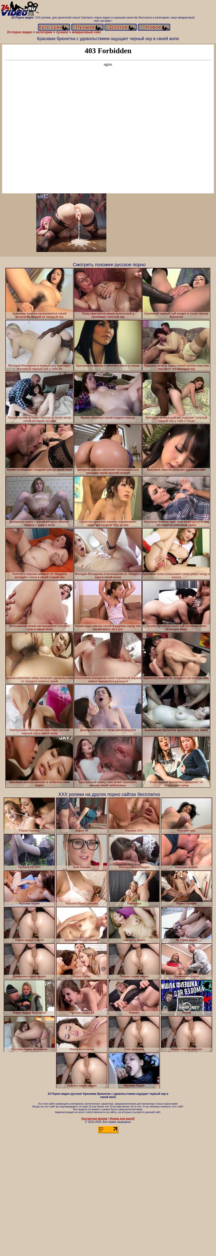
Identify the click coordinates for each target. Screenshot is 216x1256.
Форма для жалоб (122, 1118)
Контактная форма (94, 1118)
